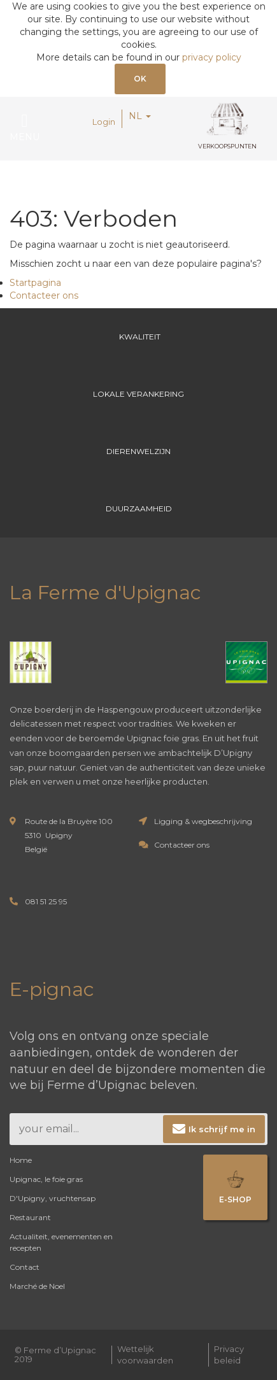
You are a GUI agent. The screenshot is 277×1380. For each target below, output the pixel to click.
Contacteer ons (44, 295)
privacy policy (211, 57)
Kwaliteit (138, 336)
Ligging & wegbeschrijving (203, 821)
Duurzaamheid (139, 508)
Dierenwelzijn (138, 451)
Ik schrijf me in (221, 1129)
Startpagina (35, 282)
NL (140, 116)
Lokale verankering (138, 394)
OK (140, 78)
